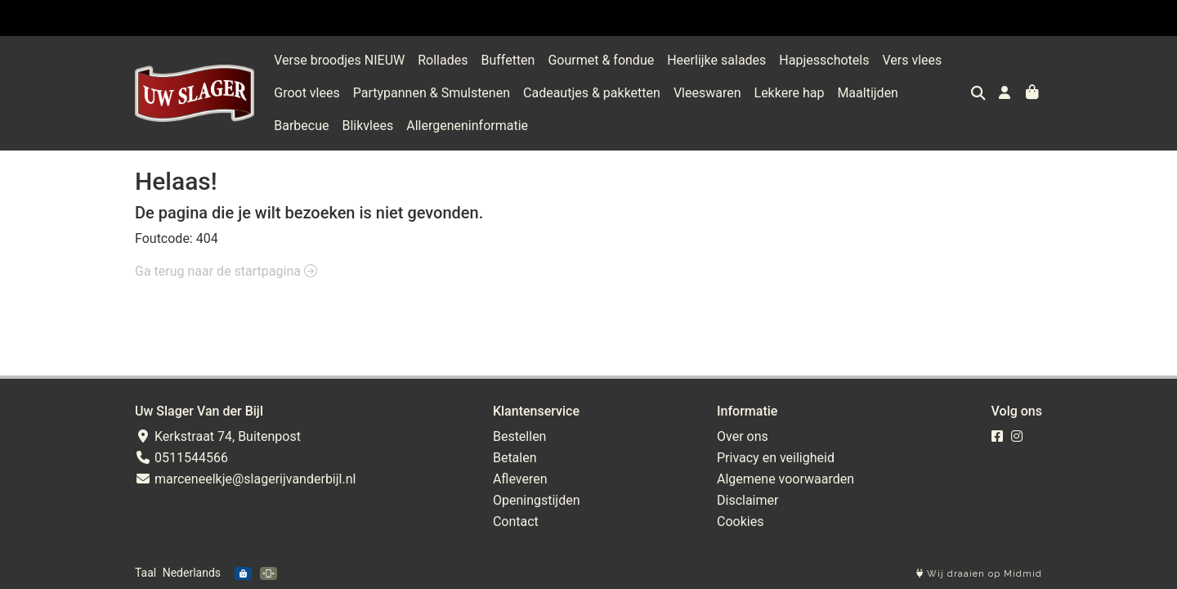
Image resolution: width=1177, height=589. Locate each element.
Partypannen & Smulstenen (431, 93)
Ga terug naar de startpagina (226, 271)
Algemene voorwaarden (785, 479)
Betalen (515, 457)
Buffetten (508, 60)
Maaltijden (867, 93)
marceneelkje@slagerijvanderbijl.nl (245, 479)
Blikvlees (299, 125)
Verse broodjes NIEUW (339, 60)
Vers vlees (912, 60)
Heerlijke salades (716, 60)
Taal (145, 572)
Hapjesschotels (824, 60)
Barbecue (938, 93)
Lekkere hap (789, 93)
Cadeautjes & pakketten (591, 93)
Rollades (443, 60)
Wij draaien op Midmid (979, 574)
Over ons (742, 436)
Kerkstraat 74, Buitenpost (218, 436)
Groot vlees (306, 93)
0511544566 (181, 457)
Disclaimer (747, 500)
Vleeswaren (707, 93)
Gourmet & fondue (601, 60)
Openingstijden (536, 500)
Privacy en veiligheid (776, 457)
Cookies (740, 521)
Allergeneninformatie (399, 125)
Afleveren (520, 479)
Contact (516, 521)
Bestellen (520, 436)
